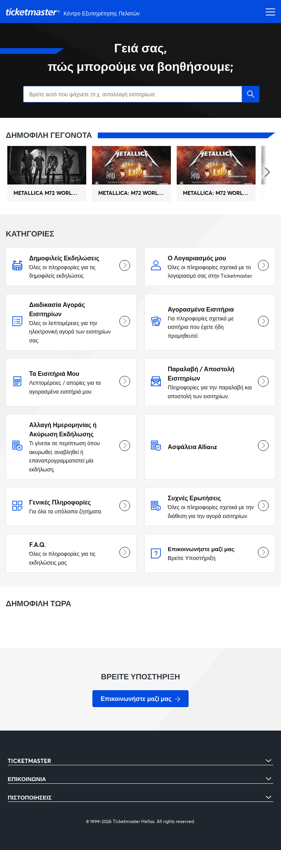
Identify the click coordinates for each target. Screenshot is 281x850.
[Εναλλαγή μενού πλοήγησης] (268, 12)
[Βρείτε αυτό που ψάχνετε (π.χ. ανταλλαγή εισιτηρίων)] (140, 94)
